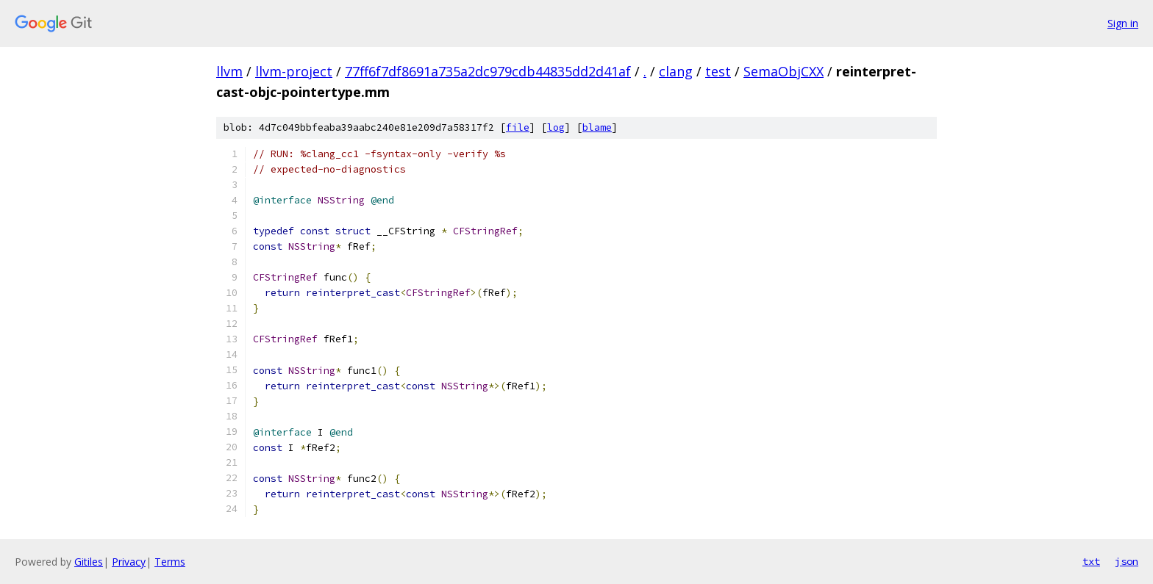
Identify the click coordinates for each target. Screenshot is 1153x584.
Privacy (129, 562)
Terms (169, 562)
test (718, 71)
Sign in (1122, 23)
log (556, 127)
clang (676, 71)
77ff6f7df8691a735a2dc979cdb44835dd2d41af (488, 71)
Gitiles (88, 562)
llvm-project (293, 71)
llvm (229, 71)
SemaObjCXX (783, 71)
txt (1091, 561)
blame (597, 127)
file (517, 127)
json (1126, 561)
